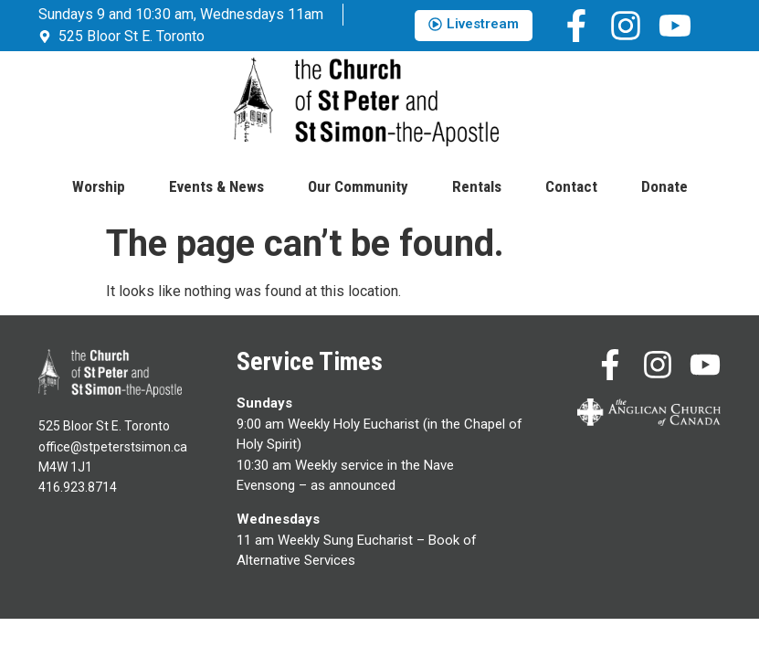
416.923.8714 (77, 487)
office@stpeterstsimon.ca (112, 447)
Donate (664, 186)
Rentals (476, 186)
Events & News (216, 186)
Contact (571, 186)
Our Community (358, 186)
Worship (98, 186)
